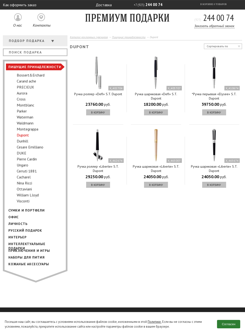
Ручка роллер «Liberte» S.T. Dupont (98, 168)
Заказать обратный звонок (214, 26)
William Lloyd (28, 195)
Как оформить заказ (19, 4)
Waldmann (25, 123)
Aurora (22, 93)
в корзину (98, 112)
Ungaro (22, 165)
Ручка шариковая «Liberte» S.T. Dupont (156, 168)
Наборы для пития (26, 257)
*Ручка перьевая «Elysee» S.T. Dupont (214, 96)
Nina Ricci (24, 183)
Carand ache (26, 81)
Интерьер (17, 237)
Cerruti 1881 (27, 171)
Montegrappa (27, 129)
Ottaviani (24, 189)
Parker (22, 111)
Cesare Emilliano (30, 147)
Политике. (154, 322)
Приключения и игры (29, 250)
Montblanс (25, 105)
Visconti (23, 201)
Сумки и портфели (26, 210)
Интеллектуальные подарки (26, 244)
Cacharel (24, 177)
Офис (13, 217)
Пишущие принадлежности (34, 67)
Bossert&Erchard (31, 75)
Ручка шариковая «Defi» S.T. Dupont (156, 96)
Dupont (23, 135)
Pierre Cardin (27, 159)
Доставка (104, 4)
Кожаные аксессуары (28, 264)
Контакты (41, 25)
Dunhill (22, 141)
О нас (17, 25)
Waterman (25, 117)
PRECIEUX (25, 87)
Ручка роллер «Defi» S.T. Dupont (98, 94)
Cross (21, 99)
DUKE (21, 153)
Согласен (228, 324)
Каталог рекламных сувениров (89, 37)
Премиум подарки (127, 18)
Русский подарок (25, 230)
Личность (17, 224)
